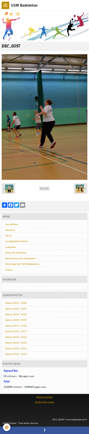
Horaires (10, 229)
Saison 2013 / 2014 (16, 348)
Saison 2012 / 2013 (16, 354)
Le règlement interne (16, 241)
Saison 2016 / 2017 (16, 331)
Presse (9, 269)
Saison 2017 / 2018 (16, 325)
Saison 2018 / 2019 (16, 319)
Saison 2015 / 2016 (16, 337)
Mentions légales (44, 397)
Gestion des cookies (44, 402)
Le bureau (10, 246)
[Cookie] (6, 427)
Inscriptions (11, 224)
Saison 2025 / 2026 (16, 302)
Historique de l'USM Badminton (22, 263)
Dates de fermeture (16, 252)
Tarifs (8, 235)
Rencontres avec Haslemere (20, 258)
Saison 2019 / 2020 (16, 314)
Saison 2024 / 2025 (16, 308)
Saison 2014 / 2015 (16, 342)
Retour (44, 188)
